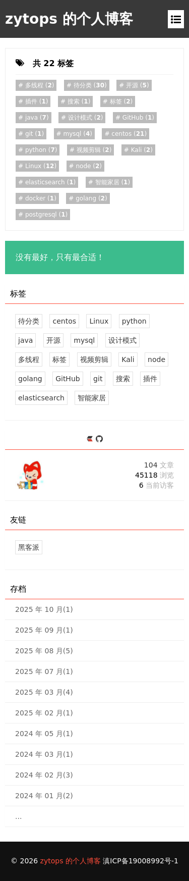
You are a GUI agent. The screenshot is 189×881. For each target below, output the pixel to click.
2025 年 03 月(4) (44, 692)
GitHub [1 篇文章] (67, 379)
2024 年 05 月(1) (44, 734)
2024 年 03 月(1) (44, 754)
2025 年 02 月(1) (44, 713)
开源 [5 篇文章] (53, 340)
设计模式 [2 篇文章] (122, 340)
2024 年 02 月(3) (44, 775)
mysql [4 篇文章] (84, 340)
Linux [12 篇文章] (98, 321)
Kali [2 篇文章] (127, 359)
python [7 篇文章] (134, 321)
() (38, 85)
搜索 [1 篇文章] (123, 379)
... (18, 816)
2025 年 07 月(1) (44, 671)
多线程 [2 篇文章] (28, 359)
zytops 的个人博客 (69, 19)
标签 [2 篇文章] (59, 359)
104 (159, 465)
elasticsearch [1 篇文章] (41, 398)
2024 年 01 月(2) (44, 796)
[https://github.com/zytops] (99, 439)
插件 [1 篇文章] (150, 379)
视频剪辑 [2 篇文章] (94, 359)
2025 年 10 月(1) (44, 609)
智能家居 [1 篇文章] (92, 398)
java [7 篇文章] (25, 340)
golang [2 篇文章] (30, 379)
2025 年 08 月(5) (44, 651)
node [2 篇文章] (156, 359)
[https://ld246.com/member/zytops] (91, 439)
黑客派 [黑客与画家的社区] (28, 547)
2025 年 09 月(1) (44, 630)
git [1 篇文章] (97, 379)
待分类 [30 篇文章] (28, 321)
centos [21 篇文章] (64, 321)
